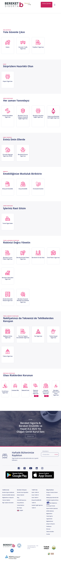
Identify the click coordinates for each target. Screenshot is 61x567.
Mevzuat (48, 529)
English (20, 510)
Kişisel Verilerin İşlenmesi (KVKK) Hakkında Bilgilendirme (52, 511)
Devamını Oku (30, 436)
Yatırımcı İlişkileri (6, 500)
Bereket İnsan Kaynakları (22, 492)
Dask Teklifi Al (35, 497)
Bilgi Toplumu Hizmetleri (8, 502)
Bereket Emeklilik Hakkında (8, 495)
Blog (18, 497)
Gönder (56, 454)
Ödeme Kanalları (50, 531)
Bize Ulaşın (19, 507)
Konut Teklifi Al (35, 495)
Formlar (48, 534)
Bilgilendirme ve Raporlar (8, 497)
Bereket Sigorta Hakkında (8, 492)
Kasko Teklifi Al (35, 492)
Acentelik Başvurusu (21, 500)
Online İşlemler (46, 3)
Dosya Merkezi (20, 502)
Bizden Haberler (20, 495)
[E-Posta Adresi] (47, 454)
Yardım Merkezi (20, 505)
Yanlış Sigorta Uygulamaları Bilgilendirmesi (49, 518)
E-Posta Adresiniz (45, 451)
